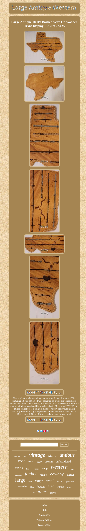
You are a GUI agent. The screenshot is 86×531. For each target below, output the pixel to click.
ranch (60, 486)
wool (49, 481)
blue (32, 487)
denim (17, 456)
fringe (39, 481)
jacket (31, 473)
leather (39, 491)
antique (67, 455)
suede (22, 486)
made (69, 487)
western (59, 467)
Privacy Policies (44, 520)
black (70, 474)
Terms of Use (44, 525)
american (18, 475)
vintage (37, 455)
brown (49, 461)
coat (21, 461)
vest (24, 456)
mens (19, 468)
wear (39, 461)
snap (45, 468)
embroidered (63, 461)
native (53, 492)
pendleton (70, 482)
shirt (52, 455)
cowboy (57, 474)
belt (30, 481)
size (51, 486)
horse (28, 469)
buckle (36, 469)
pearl (72, 469)
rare (30, 461)
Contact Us (44, 515)
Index (44, 505)
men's (43, 474)
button (41, 486)
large (20, 480)
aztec (60, 481)
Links (44, 510)
